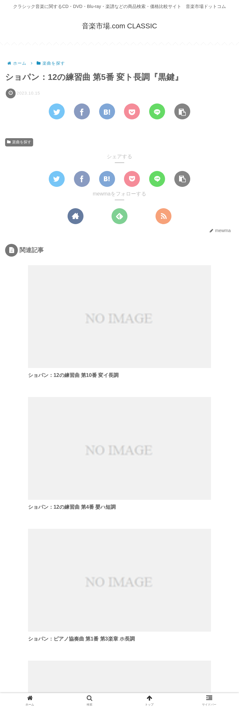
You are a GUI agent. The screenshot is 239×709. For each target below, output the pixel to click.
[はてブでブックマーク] (107, 112)
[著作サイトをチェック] (75, 216)
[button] (182, 112)
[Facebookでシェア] (82, 112)
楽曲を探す (19, 142)
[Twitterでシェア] (57, 112)
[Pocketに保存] (132, 112)
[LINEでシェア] (157, 112)
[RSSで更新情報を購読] (163, 216)
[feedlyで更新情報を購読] (119, 216)
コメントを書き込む (119, 639)
